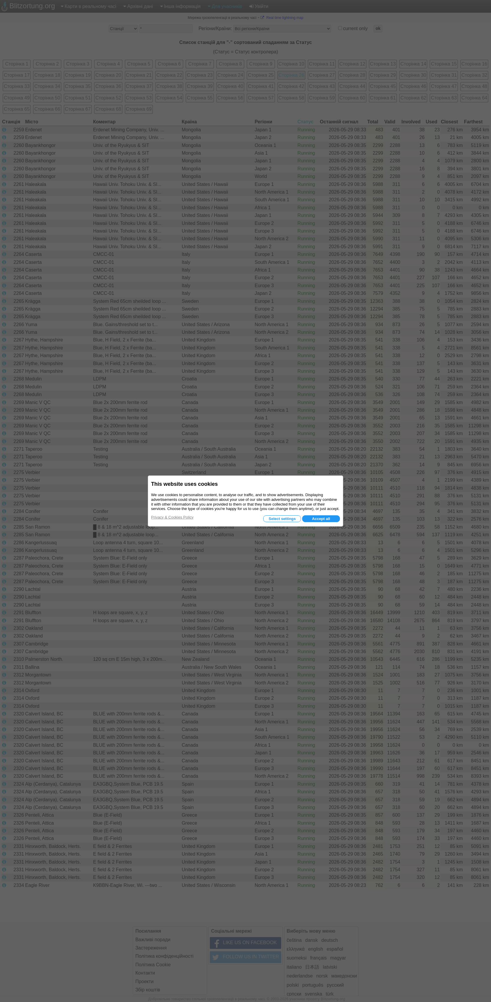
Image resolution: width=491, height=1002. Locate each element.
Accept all (321, 518)
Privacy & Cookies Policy (172, 517)
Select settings (282, 518)
